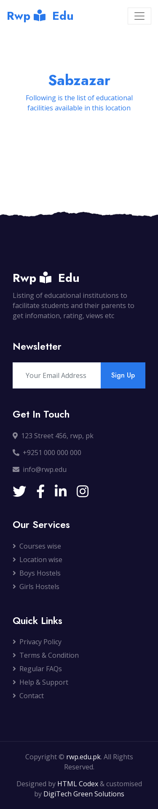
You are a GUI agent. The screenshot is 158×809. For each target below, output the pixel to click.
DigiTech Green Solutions (83, 793)
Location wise (37, 559)
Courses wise (37, 546)
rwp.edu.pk (83, 756)
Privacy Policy (37, 641)
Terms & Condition (46, 655)
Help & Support (40, 682)
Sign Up (123, 375)
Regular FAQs (37, 668)
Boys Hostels (37, 573)
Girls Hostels (36, 586)
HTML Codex (77, 783)
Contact (28, 695)
